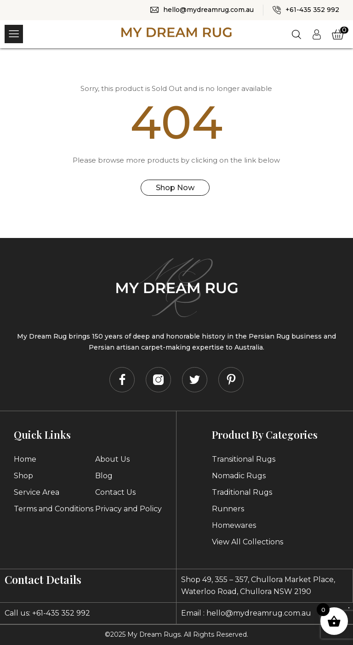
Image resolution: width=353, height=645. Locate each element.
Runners (228, 508)
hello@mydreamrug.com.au (208, 10)
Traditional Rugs (242, 492)
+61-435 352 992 (312, 10)
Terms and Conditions (53, 508)
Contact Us (115, 492)
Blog (104, 475)
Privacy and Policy (128, 508)
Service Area (36, 492)
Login (316, 33)
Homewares (234, 525)
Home (25, 459)
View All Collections (247, 542)
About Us (112, 459)
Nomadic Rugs (239, 475)
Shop (23, 475)
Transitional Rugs (243, 459)
